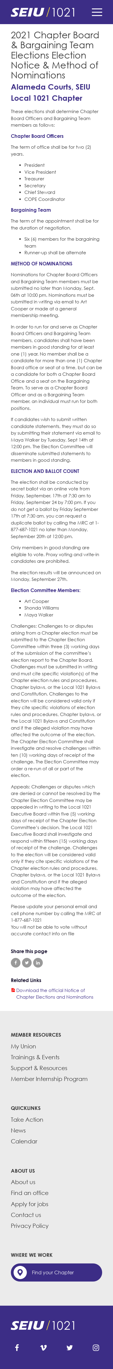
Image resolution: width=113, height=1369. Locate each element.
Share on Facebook (15, 963)
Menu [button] (97, 12)
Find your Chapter (53, 1272)
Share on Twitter (27, 963)
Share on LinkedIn (38, 963)
